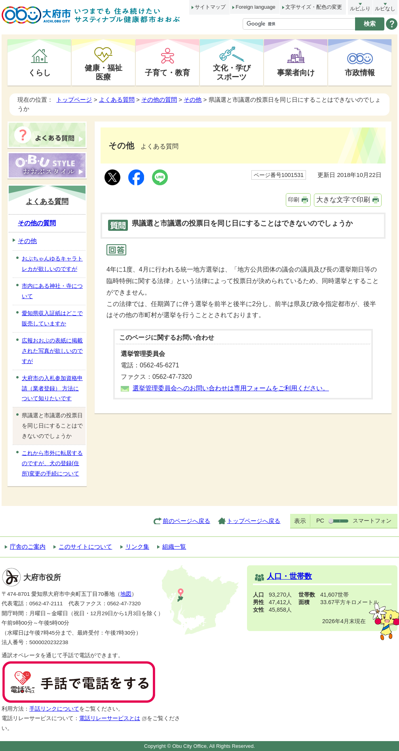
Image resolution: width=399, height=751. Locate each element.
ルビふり (360, 8)
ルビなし (385, 8)
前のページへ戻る (186, 520)
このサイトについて (85, 546)
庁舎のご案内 (28, 546)
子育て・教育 (167, 72)
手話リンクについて (54, 709)
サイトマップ (210, 7)
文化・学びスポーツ (232, 72)
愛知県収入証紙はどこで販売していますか (52, 318)
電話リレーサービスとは (113, 718)
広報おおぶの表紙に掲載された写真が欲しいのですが (52, 350)
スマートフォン (372, 520)
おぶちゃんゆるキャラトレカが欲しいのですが (52, 263)
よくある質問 (117, 99)
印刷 (293, 199)
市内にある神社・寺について (52, 291)
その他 (192, 99)
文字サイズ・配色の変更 (313, 7)
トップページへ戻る (253, 520)
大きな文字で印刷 (343, 199)
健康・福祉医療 (103, 72)
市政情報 (360, 72)
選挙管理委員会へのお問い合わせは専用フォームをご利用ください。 (231, 388)
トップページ (74, 99)
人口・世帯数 (289, 576)
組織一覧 (174, 546)
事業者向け (296, 72)
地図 (125, 594)
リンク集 (137, 546)
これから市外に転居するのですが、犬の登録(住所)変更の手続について (52, 463)
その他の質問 (159, 99)
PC (320, 520)
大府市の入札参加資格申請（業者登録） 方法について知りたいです (52, 388)
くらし (39, 72)
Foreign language (255, 7)
